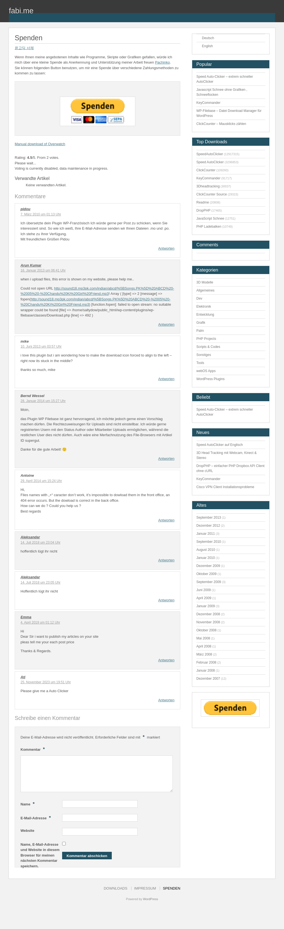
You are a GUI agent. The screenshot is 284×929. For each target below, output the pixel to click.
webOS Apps (205, 371)
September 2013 (208, 517)
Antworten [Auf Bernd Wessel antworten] (166, 458)
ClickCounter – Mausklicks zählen (221, 124)
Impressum (145, 888)
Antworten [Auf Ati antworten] (166, 700)
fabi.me (21, 10)
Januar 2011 (205, 534)
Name (28, 804)
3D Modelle (204, 282)
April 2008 (203, 646)
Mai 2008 (203, 638)
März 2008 (204, 654)
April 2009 (203, 598)
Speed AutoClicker (210, 162)
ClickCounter (205, 170)
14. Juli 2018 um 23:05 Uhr (40, 582)
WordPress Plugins (210, 379)
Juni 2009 (203, 590)
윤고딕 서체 (24, 48)
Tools (200, 363)
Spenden (171, 888)
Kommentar (33, 749)
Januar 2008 (205, 670)
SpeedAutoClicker (209, 154)
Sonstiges (203, 355)
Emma (26, 617)
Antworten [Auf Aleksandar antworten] (166, 560)
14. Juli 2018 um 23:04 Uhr (40, 542)
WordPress (150, 899)
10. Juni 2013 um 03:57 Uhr (41, 346)
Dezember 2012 (208, 526)
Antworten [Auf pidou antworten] (166, 248)
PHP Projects (206, 339)
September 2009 (208, 582)
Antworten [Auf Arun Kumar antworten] (166, 324)
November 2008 (208, 622)
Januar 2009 (205, 606)
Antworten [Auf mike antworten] (166, 379)
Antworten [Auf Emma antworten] (166, 660)
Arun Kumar (31, 265)
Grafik (200, 323)
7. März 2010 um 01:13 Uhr (41, 214)
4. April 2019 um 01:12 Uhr (40, 622)
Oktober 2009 (206, 574)
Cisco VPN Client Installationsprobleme (225, 487)
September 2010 (208, 542)
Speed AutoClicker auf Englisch (219, 445)
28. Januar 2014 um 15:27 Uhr (43, 401)
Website (27, 830)
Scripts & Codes (208, 347)
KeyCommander (208, 103)
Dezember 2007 (208, 679)
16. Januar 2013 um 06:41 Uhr (43, 270)
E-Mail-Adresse (36, 817)
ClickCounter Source (211, 194)
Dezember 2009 (208, 566)
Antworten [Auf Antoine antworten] (166, 520)
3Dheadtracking (208, 186)
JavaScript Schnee (210, 218)
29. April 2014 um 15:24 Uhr (41, 481)
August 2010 (205, 550)
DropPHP (203, 210)
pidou (25, 209)
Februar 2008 (206, 662)
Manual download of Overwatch (40, 144)
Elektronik (203, 306)
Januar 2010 (205, 558)
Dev (199, 298)
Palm (200, 331)
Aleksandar (30, 537)
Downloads (115, 888)
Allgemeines (205, 290)
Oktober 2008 (206, 630)
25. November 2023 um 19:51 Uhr (46, 682)
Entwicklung (205, 315)
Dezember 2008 (208, 614)
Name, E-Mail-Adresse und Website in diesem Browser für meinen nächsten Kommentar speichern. (40, 855)
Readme (202, 202)
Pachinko (162, 62)
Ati (23, 677)
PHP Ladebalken (208, 227)
